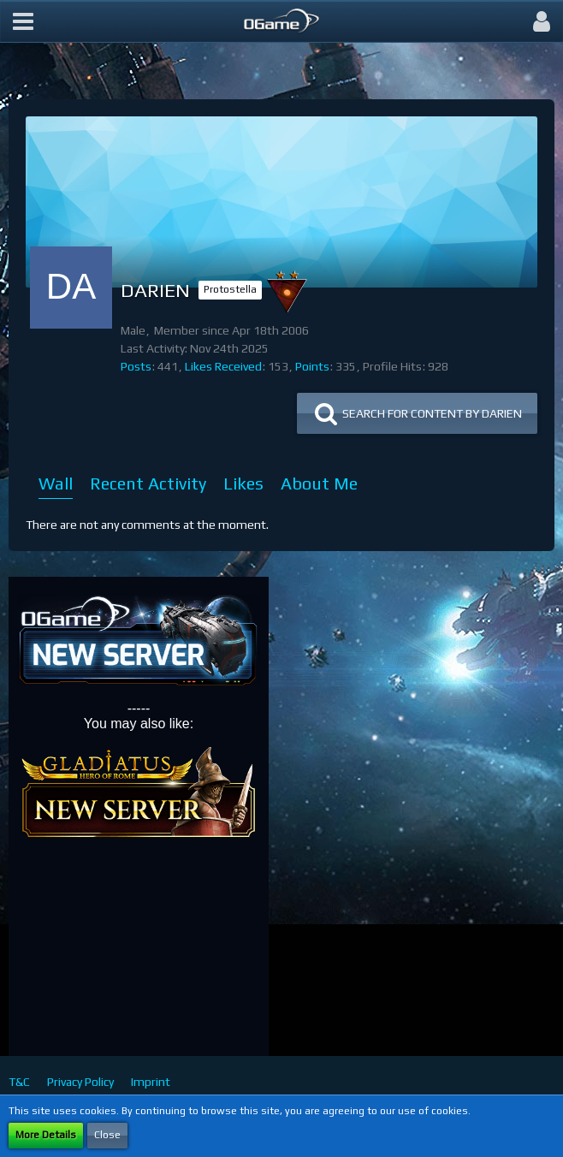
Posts (136, 366)
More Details (45, 1135)
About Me (319, 483)
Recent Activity (148, 483)
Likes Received (223, 366)
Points (312, 366)
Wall (56, 483)
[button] (23, 21)
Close (107, 1135)
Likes (243, 483)
